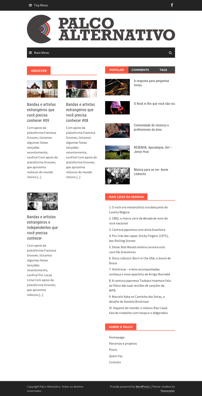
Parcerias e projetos (123, 343)
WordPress (143, 386)
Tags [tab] (163, 70)
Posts (113, 350)
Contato (115, 362)
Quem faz (116, 356)
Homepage (117, 337)
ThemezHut (167, 391)
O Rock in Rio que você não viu (154, 104)
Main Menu (41, 53)
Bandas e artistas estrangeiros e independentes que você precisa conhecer (42, 227)
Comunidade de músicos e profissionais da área (151, 127)
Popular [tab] (117, 70)
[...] (39, 177)
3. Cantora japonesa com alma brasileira (137, 229)
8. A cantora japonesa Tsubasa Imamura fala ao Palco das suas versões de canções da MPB (140, 285)
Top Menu (41, 5)
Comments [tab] (140, 70)
